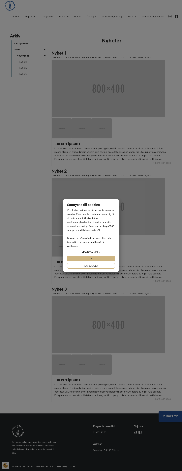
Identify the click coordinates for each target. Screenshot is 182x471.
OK (90, 258)
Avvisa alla (91, 265)
